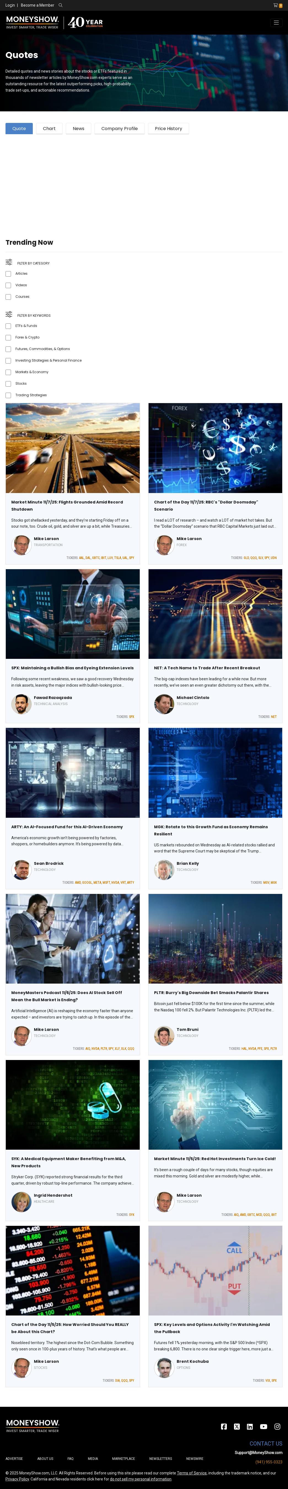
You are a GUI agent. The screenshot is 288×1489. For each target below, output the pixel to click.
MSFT (106, 883)
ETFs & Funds (26, 325)
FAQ (71, 1459)
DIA (117, 1381)
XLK (123, 1049)
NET (274, 717)
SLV (260, 558)
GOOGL (87, 883)
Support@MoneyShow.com (258, 1453)
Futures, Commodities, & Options (42, 348)
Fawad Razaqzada (53, 697)
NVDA (115, 883)
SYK (131, 1215)
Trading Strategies (31, 395)
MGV (266, 883)
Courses (22, 296)
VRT (123, 883)
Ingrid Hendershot (53, 1195)
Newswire (194, 1459)
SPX (131, 717)
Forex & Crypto (27, 337)
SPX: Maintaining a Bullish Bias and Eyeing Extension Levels (72, 668)
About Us (45, 1459)
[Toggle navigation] (276, 23)
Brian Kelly (188, 863)
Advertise (14, 1459)
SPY (131, 558)
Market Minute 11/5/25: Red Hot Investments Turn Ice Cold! (215, 1159)
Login (10, 5)
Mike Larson (46, 538)
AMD (78, 883)
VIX (267, 1381)
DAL (88, 558)
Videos (21, 285)
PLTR (104, 1049)
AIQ (87, 1049)
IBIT (103, 558)
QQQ (253, 558)
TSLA (117, 558)
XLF (117, 1049)
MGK (274, 883)
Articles (21, 273)
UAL (125, 558)
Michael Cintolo (193, 697)
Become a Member (37, 5)
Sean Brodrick (49, 863)
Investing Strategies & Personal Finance (48, 360)
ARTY (130, 883)
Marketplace (123, 1459)
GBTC (95, 558)
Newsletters (160, 1459)
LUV (110, 558)
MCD (259, 1215)
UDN (274, 558)
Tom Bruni (187, 1029)
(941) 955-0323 (268, 1462)
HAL (244, 1049)
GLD (246, 558)
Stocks (21, 383)
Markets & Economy (32, 372)
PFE (259, 1049)
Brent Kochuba (193, 1361)
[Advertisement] (144, 179)
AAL (81, 558)
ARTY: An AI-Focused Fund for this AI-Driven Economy (67, 827)
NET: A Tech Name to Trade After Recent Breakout (207, 668)
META (97, 883)
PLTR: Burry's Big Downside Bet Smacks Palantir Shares (211, 992)
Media (93, 1459)
